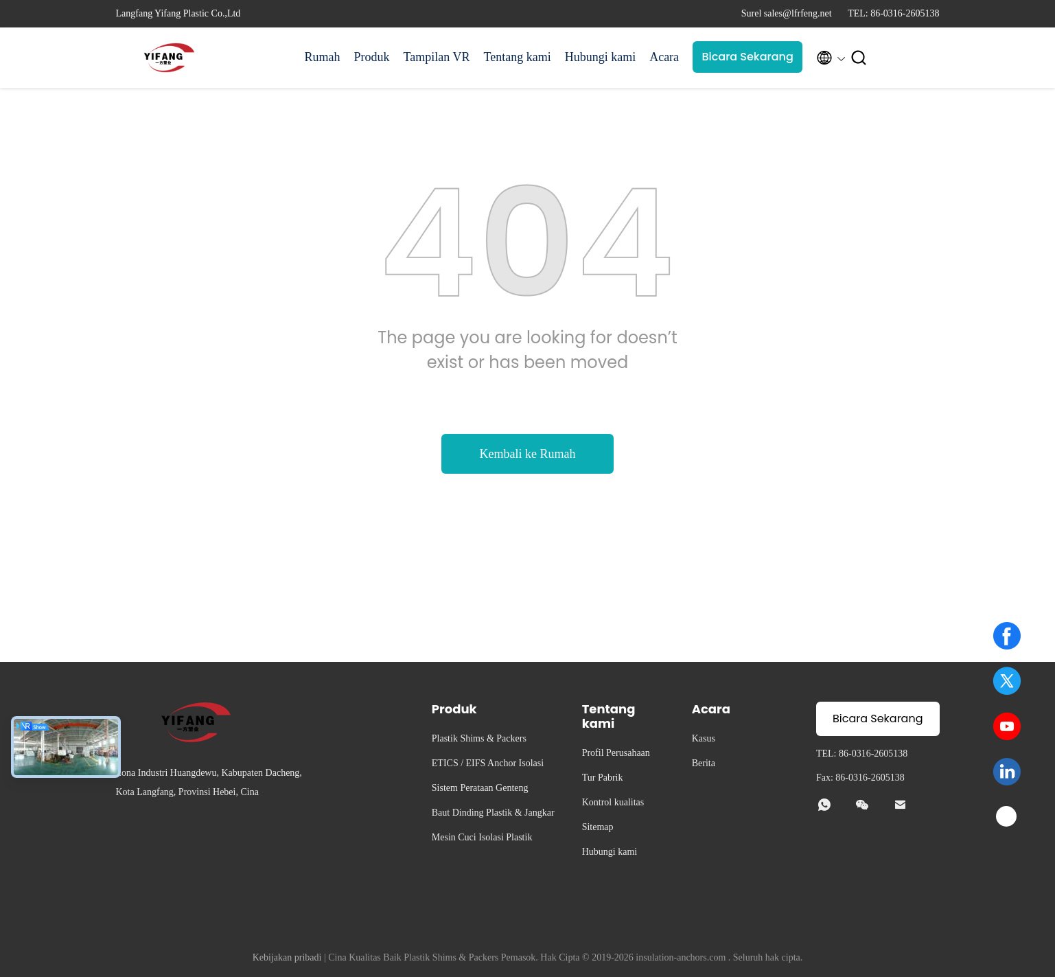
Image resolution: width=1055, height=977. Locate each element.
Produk (372, 57)
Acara (664, 57)
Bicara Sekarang (747, 57)
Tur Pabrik (602, 777)
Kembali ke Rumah (528, 454)
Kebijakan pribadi (287, 957)
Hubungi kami (600, 57)
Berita (703, 763)
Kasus (703, 738)
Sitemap (598, 827)
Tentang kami (516, 57)
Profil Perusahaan (616, 753)
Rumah (322, 57)
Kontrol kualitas (613, 802)
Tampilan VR (437, 57)
